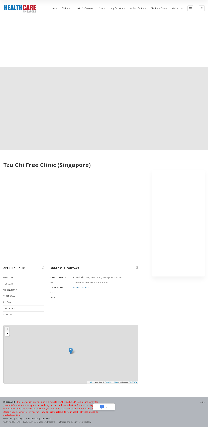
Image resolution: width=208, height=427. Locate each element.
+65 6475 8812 (80, 287)
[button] (202, 8)
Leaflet (90, 382)
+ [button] (7, 329)
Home (54, 8)
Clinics (66, 8)
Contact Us (46, 418)
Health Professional (84, 8)
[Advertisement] (104, 41)
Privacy (19, 418)
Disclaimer (8, 418)
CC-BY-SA (133, 382)
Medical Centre (138, 8)
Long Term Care (117, 8)
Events (101, 8)
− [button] (7, 334)
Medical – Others (159, 8)
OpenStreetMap (111, 382)
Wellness (177, 8)
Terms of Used (31, 418)
